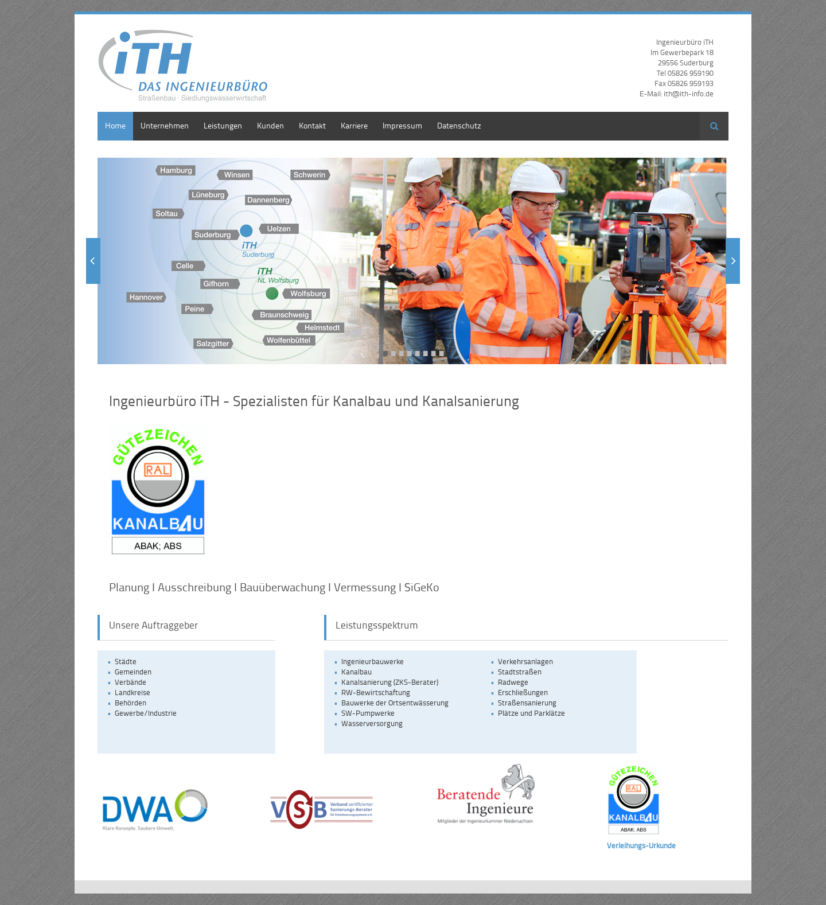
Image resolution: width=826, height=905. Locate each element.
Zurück (93, 261)
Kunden (270, 125)
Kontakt (312, 125)
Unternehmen (165, 125)
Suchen (714, 126)
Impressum (402, 125)
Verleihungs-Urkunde (641, 845)
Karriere (354, 125)
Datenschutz (459, 125)
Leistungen (223, 125)
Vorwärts (733, 261)
